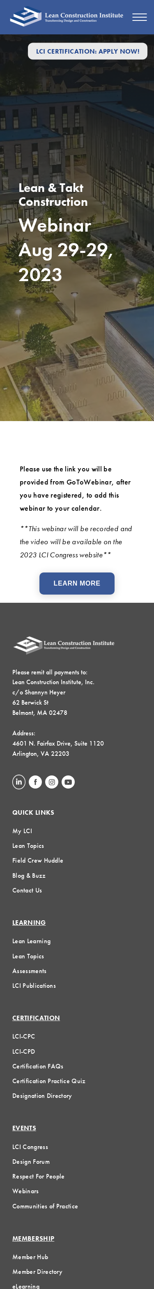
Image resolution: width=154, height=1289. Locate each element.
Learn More (77, 583)
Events (24, 1128)
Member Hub (30, 1257)
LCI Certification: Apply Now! (87, 51)
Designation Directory (42, 1095)
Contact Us (27, 890)
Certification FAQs (38, 1066)
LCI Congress (30, 1147)
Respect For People (38, 1176)
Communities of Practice (45, 1206)
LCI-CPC (23, 1036)
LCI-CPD (23, 1051)
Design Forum (31, 1161)
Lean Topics (28, 845)
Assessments (29, 971)
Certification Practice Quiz (49, 1081)
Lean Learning (31, 941)
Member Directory (37, 1271)
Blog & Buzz (29, 875)
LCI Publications (34, 985)
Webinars (25, 1191)
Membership (33, 1238)
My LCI (22, 831)
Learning (29, 922)
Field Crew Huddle (37, 860)
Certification (36, 1018)
